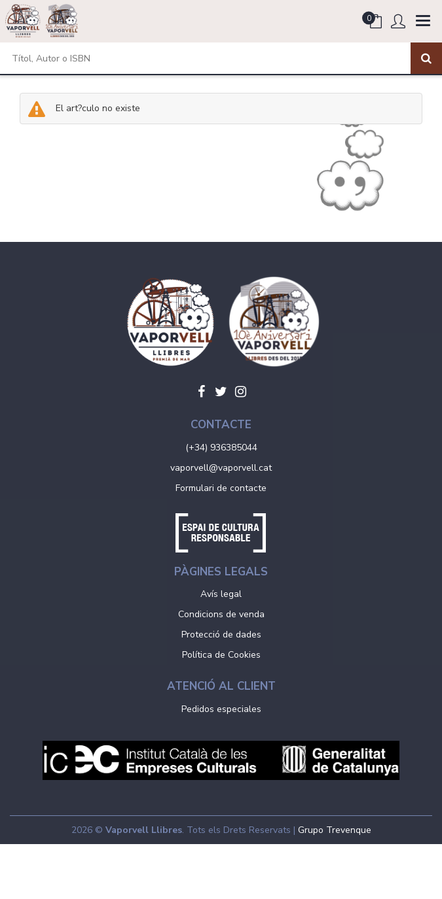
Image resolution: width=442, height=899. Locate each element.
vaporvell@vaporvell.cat (221, 468)
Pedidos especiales (221, 709)
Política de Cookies (221, 655)
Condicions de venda (221, 614)
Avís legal (221, 594)
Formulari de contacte (221, 488)
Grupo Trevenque (334, 830)
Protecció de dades (221, 634)
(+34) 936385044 (221, 447)
